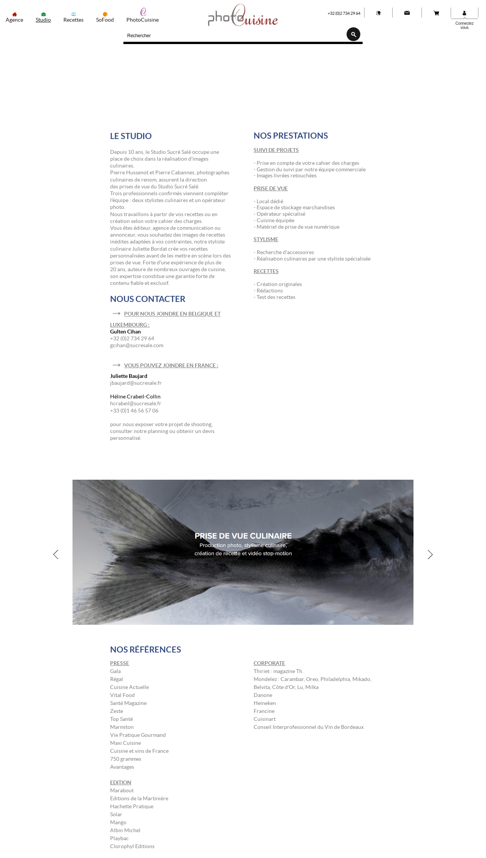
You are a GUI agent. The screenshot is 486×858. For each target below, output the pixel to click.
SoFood (105, 20)
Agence (14, 20)
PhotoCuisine (142, 20)
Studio (43, 20)
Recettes (73, 20)
